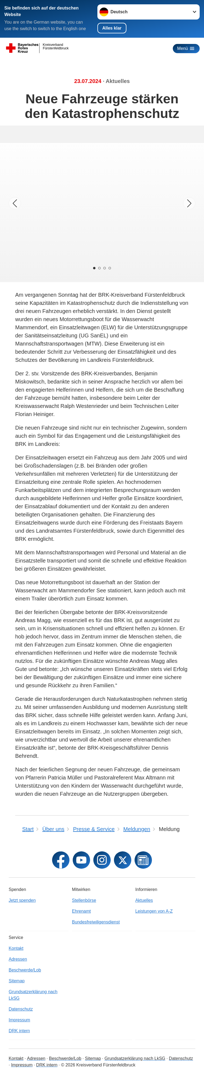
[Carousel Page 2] (99, 268)
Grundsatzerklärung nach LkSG (33, 995)
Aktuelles (144, 900)
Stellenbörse (84, 900)
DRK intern (19, 1030)
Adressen (18, 959)
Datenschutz (21, 1009)
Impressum (19, 1020)
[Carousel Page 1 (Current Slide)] (94, 268)
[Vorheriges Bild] (15, 203)
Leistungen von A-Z (154, 911)
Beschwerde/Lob (25, 970)
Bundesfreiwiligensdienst (96, 922)
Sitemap (17, 981)
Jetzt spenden (22, 900)
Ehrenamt (81, 911)
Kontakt (16, 948)
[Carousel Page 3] (104, 268)
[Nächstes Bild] (189, 203)
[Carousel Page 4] (110, 268)
